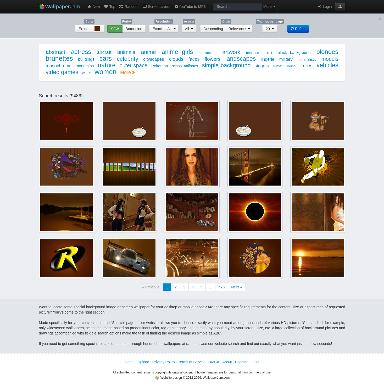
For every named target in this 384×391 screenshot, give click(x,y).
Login (324, 6)
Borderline (134, 29)
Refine (298, 29)
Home (130, 362)
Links (255, 362)
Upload (143, 362)
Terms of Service (191, 362)
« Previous (150, 287)
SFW (115, 29)
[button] (340, 6)
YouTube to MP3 (190, 6)
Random (128, 6)
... (210, 287)
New (93, 6)
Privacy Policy (163, 362)
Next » (236, 287)
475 (222, 287)
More (127, 72)
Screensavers (156, 6)
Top (109, 6)
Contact (241, 362)
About (227, 362)
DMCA (214, 362)
